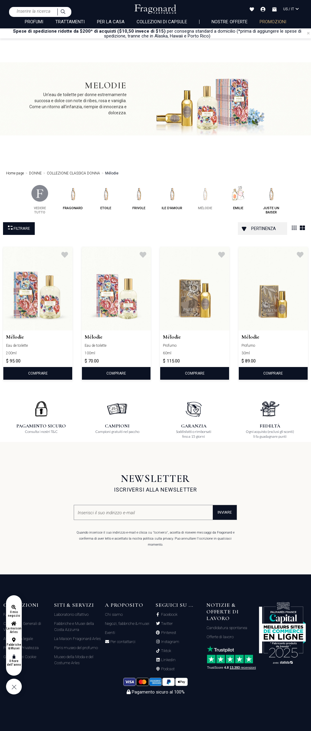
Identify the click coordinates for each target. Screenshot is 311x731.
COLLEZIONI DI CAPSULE (162, 22)
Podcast (167, 669)
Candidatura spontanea (226, 627)
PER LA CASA (111, 22)
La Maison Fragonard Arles (77, 638)
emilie (238, 197)
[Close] (308, 33)
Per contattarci (122, 641)
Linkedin (168, 659)
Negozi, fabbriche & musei (127, 623)
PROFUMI (34, 22)
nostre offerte (230, 22)
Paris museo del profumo (76, 647)
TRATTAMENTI (70, 22)
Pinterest (168, 632)
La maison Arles (13, 630)
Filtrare (19, 228)
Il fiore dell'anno (14, 662)
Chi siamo (114, 614)
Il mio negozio (14, 613)
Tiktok (165, 650)
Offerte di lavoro (220, 637)
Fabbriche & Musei (14, 646)
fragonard (73, 197)
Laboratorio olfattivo (71, 614)
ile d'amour (172, 197)
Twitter (166, 623)
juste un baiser (271, 199)
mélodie (205, 197)
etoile (106, 197)
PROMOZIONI (273, 22)
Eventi (110, 632)
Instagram (169, 641)
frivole (139, 197)
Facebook (168, 614)
